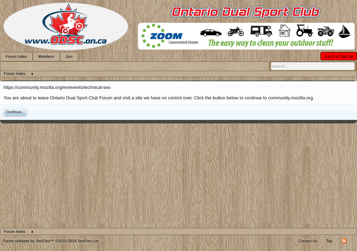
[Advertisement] (178, 176)
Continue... (15, 111)
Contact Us (307, 241)
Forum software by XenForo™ (51, 241)
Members (46, 56)
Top (329, 241)
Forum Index (16, 56)
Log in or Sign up (338, 56)
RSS (344, 240)
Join (69, 56)
